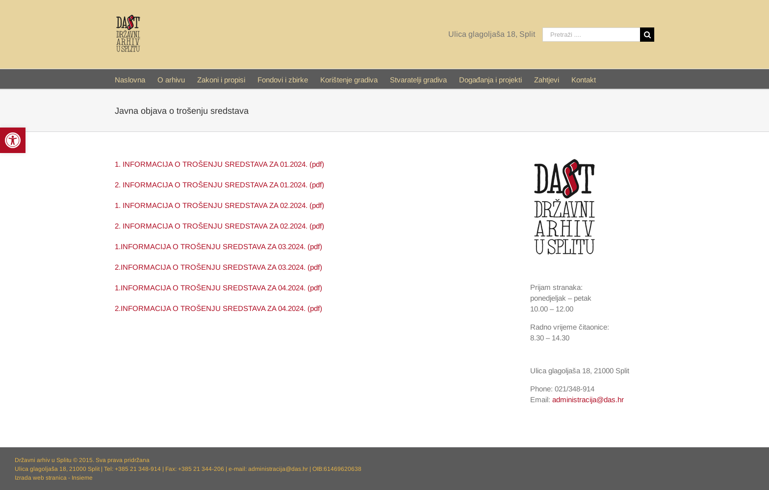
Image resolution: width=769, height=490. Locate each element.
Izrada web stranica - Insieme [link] (54, 477)
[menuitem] (136, 79)
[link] (13, 140)
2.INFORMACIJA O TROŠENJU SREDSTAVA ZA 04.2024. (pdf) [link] (218, 308)
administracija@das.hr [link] (588, 399)
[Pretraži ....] (591, 34)
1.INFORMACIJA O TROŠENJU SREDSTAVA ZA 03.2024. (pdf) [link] (218, 246)
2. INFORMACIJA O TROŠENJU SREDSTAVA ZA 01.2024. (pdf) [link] (219, 185)
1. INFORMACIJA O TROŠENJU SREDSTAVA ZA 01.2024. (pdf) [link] (219, 164)
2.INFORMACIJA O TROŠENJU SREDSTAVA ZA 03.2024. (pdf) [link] (218, 267)
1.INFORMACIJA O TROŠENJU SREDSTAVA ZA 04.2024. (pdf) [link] (218, 288)
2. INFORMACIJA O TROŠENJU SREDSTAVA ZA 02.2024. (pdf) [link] (219, 226)
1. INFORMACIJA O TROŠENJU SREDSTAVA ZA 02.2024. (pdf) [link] (219, 205)
